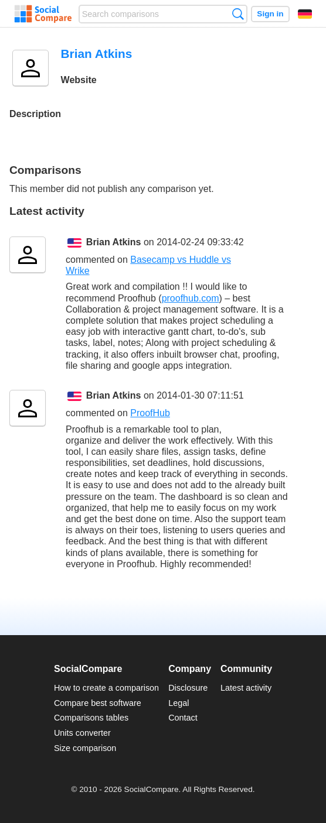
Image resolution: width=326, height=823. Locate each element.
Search (237, 13)
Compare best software (97, 703)
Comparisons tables (91, 717)
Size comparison (85, 748)
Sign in (270, 13)
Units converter (82, 733)
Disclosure (188, 687)
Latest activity (245, 687)
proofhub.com (190, 298)
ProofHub (150, 413)
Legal (178, 703)
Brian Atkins (113, 242)
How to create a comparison (106, 687)
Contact (183, 717)
